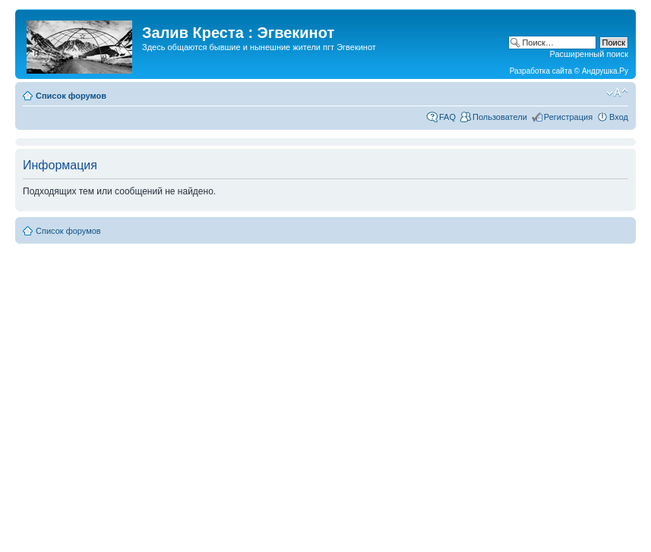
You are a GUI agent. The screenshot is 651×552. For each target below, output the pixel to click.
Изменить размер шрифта (617, 92)
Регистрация (568, 116)
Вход (618, 116)
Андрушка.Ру (605, 71)
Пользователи (499, 116)
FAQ (447, 116)
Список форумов (71, 95)
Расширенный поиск (588, 53)
